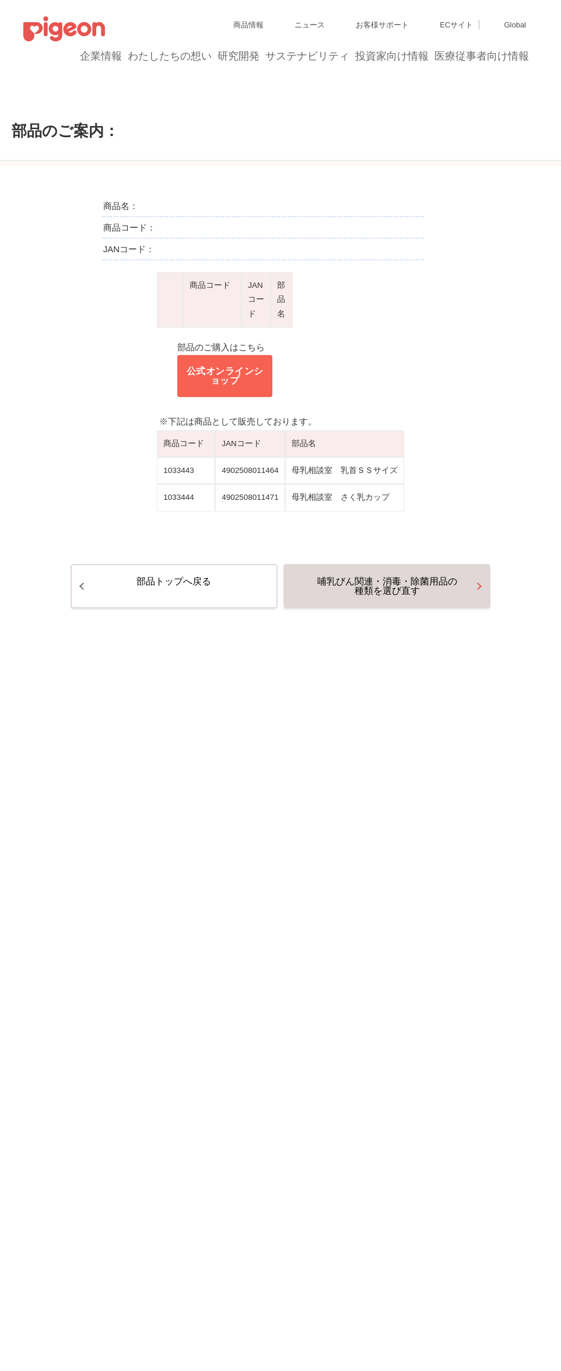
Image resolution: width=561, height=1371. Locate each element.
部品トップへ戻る (173, 670)
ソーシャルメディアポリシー (173, 1034)
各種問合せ (305, 1034)
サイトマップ (44, 992)
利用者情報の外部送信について (72, 1034)
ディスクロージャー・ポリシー (183, 992)
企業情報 (101, 56)
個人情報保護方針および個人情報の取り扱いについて (107, 1013)
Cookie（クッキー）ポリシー (244, 1013)
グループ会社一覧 (100, 992)
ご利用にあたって (253, 1034)
